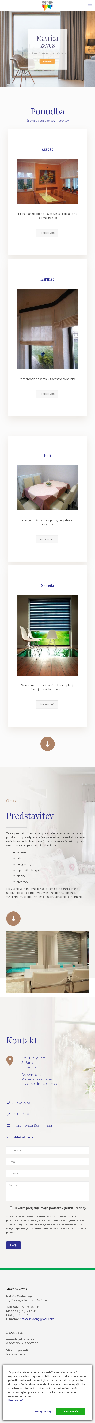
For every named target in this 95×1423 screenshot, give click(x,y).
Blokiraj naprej (41, 1411)
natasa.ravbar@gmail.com (37, 1319)
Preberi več (47, 60)
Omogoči (71, 1411)
